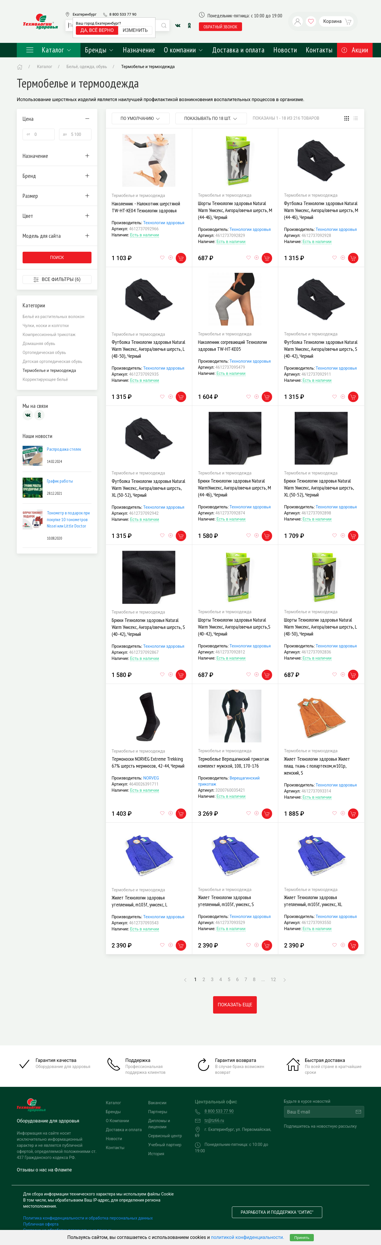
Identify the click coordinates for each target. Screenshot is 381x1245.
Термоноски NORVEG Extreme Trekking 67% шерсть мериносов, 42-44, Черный (148, 762)
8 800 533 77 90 (122, 14)
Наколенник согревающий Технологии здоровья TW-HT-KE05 (232, 345)
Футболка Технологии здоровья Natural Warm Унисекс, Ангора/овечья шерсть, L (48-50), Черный (148, 349)
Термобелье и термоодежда (148, 66)
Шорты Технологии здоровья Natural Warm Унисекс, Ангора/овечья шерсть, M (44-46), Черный (235, 210)
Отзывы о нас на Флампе (44, 1170)
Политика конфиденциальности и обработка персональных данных (88, 1218)
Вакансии (157, 1102)
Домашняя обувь (39, 343)
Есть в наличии (144, 235)
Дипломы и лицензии (159, 1123)
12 (273, 979)
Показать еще (235, 1004)
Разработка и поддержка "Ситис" (277, 1212)
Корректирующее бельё (45, 379)
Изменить (135, 30)
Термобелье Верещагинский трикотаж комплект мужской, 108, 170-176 (233, 762)
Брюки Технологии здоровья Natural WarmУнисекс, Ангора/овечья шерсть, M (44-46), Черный (234, 487)
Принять (301, 1237)
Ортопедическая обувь (44, 352)
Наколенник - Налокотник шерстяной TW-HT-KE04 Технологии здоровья (146, 207)
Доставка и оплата (238, 49)
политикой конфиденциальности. (247, 1237)
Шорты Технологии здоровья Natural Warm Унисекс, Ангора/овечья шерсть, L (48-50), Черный (320, 626)
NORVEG (151, 778)
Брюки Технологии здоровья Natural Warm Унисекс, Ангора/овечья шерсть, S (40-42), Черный (148, 627)
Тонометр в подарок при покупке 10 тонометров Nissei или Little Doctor (68, 519)
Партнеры (157, 1111)
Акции (354, 49)
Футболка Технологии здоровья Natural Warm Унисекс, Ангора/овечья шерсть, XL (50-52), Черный (148, 488)
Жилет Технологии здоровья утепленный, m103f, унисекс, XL (313, 901)
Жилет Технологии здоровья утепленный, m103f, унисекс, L (139, 901)
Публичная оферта (40, 1224)
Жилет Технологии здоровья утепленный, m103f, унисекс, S (226, 901)
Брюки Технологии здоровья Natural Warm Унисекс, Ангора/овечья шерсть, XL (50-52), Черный (319, 487)
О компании (184, 49)
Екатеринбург (84, 14)
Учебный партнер (165, 1144)
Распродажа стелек (64, 449)
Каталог (48, 49)
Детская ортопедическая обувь (52, 361)
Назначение (139, 49)
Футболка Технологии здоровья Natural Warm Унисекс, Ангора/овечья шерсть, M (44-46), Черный (321, 210)
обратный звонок (220, 27)
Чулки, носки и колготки (46, 325)
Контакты (319, 49)
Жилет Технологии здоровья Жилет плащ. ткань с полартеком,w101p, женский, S (317, 765)
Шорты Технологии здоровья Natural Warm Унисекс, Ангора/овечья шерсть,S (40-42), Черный (234, 626)
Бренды (99, 49)
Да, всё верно (97, 30)
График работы (60, 481)
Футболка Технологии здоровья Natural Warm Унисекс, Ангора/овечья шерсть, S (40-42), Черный (321, 349)
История (156, 1153)
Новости (285, 49)
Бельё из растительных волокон (53, 316)
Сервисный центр (165, 1135)
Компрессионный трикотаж (49, 334)
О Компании (117, 1120)
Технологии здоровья (163, 222)
